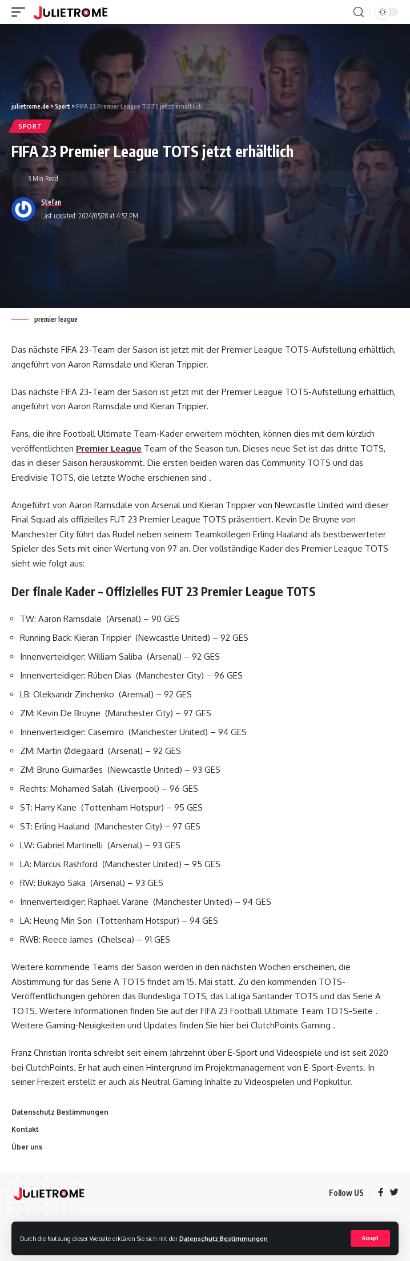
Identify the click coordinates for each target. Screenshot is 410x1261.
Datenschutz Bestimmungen (223, 1238)
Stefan (51, 202)
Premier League (109, 448)
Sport (30, 126)
